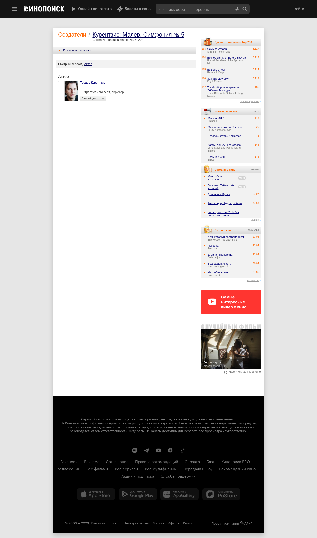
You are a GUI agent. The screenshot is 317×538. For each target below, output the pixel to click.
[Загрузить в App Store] (96, 494)
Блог (211, 461)
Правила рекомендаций (156, 461)
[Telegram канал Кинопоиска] (147, 450)
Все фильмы (97, 468)
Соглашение (117, 461)
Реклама (91, 461)
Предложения (67, 468)
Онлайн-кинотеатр (91, 9)
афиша (255, 219)
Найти (244, 8)
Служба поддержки (178, 476)
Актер (88, 64)
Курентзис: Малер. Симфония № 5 (138, 34)
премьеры (253, 280)
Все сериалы (126, 468)
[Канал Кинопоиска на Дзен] (170, 450)
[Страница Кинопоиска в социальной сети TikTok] (182, 450)
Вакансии (69, 461)
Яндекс (246, 523)
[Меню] (14, 9)
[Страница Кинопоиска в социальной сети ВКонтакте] (135, 450)
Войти (299, 9)
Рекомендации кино (237, 468)
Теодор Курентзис (92, 82)
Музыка (158, 522)
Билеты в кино (134, 9)
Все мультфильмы (161, 468)
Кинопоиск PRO (235, 461)
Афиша (173, 522)
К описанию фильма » (77, 50)
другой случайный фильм (242, 371)
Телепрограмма (137, 522)
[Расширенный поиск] (237, 9)
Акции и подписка (137, 476)
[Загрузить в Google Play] (138, 494)
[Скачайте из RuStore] (221, 494)
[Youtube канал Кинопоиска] (158, 450)
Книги (187, 522)
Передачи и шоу (197, 468)
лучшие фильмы (249, 101)
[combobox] (194, 9)
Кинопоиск (99, 522)
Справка (192, 461)
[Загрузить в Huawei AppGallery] (179, 494)
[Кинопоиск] (44, 9)
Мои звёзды (89, 98)
